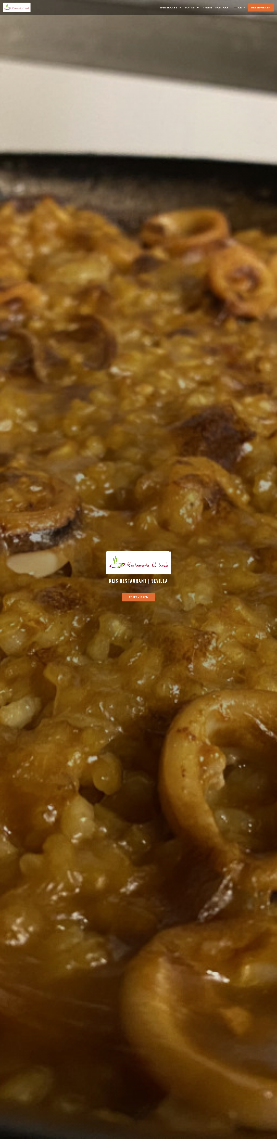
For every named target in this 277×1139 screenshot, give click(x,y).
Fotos (192, 7)
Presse (207, 7)
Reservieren (261, 7)
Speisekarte (170, 7)
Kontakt (222, 7)
